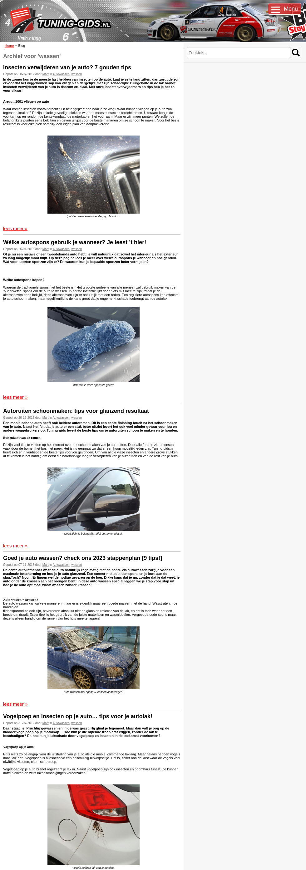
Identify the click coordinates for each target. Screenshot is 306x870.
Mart (45, 74)
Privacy (11, 840)
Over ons (12, 836)
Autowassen (60, 74)
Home (9, 45)
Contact (11, 831)
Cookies (18, 862)
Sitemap (5, 862)
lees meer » (15, 228)
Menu (291, 9)
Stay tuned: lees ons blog (82, 832)
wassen (77, 74)
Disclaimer (34, 862)
